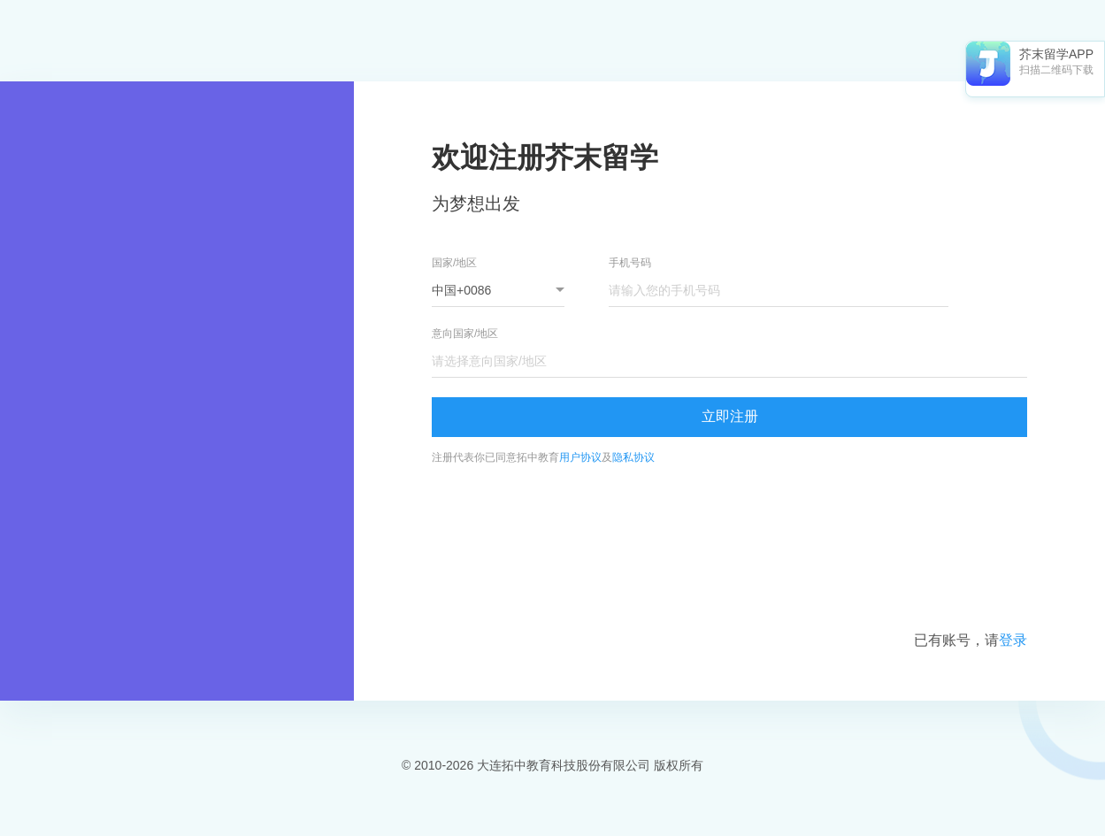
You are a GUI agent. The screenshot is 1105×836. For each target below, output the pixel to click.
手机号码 (630, 263)
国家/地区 (454, 263)
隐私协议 (633, 457)
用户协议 (580, 457)
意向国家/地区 (465, 333)
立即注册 (730, 416)
